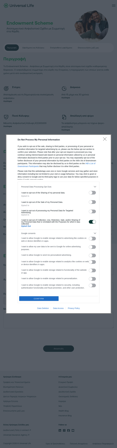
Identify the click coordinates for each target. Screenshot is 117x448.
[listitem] (58, 186)
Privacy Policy (74, 308)
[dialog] (58, 224)
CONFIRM (39, 298)
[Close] (105, 139)
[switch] (92, 193)
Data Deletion (43, 308)
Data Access (58, 308)
